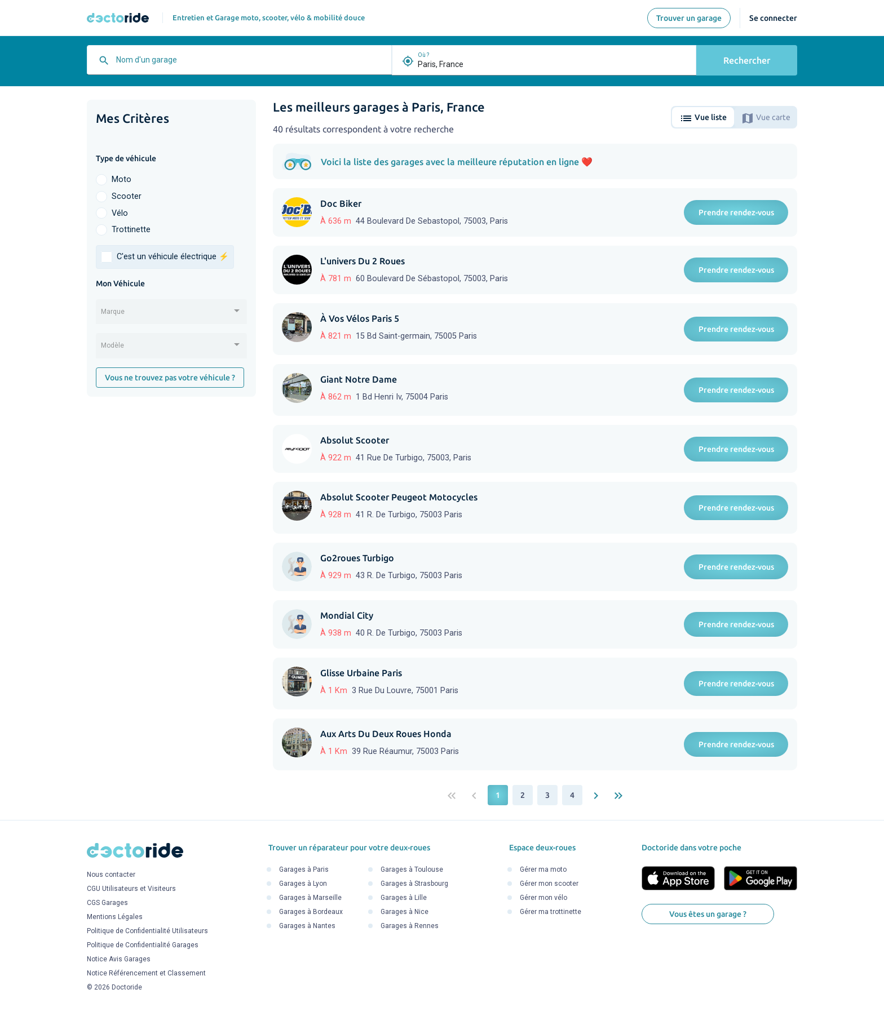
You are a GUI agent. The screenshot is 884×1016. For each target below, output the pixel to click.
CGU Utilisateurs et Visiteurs (131, 889)
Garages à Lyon (303, 884)
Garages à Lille (404, 898)
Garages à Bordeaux (311, 912)
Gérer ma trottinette (550, 912)
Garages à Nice (404, 912)
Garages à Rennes (410, 926)
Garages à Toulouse (412, 869)
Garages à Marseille (310, 898)
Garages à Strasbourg (414, 884)
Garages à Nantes (307, 926)
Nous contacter (111, 875)
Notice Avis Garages (119, 960)
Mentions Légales (115, 917)
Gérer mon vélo (543, 898)
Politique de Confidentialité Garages (142, 946)
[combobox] (251, 64)
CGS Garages (107, 903)
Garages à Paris (304, 869)
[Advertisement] (171, 579)
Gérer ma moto (543, 869)
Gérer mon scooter (549, 884)
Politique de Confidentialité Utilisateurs (147, 931)
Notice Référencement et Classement (146, 974)
